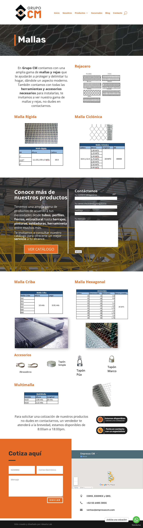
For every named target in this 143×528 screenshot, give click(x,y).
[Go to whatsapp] (136, 519)
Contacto (117, 13)
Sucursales (96, 13)
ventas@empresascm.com (101, 510)
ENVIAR (55, 500)
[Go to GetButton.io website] (136, 525)
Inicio (56, 13)
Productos (80, 13)
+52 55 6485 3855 (97, 503)
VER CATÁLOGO (41, 249)
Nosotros (67, 13)
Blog (107, 13)
